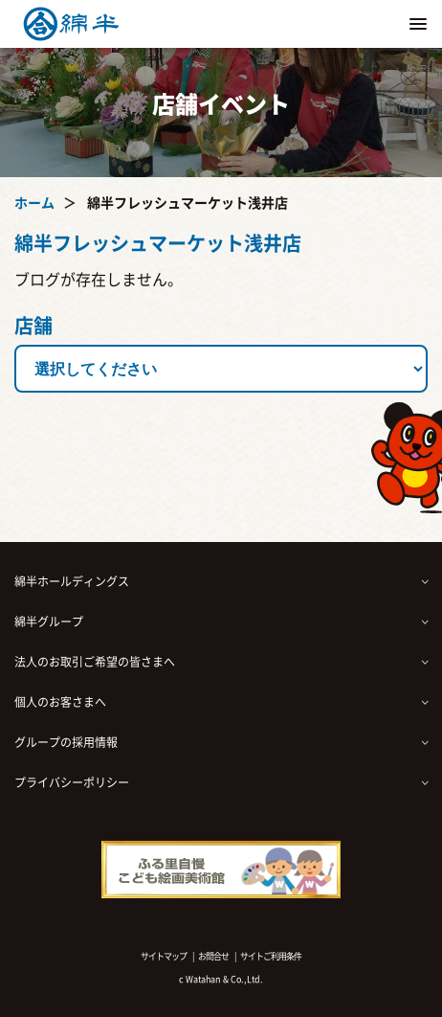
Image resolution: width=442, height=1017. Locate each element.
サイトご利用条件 (270, 956)
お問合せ (213, 956)
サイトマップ (164, 956)
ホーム (34, 203)
